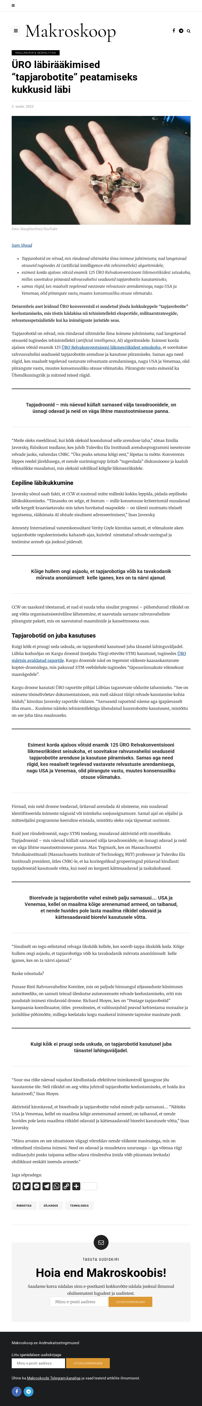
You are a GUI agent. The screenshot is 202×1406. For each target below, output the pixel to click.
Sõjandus (51, 1205)
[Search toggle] (189, 30)
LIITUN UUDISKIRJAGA (130, 1303)
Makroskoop (70, 30)
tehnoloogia (79, 1205)
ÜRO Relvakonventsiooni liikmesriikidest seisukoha (111, 347)
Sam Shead (22, 245)
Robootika (24, 1205)
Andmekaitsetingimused (59, 1343)
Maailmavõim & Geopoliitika (35, 52)
